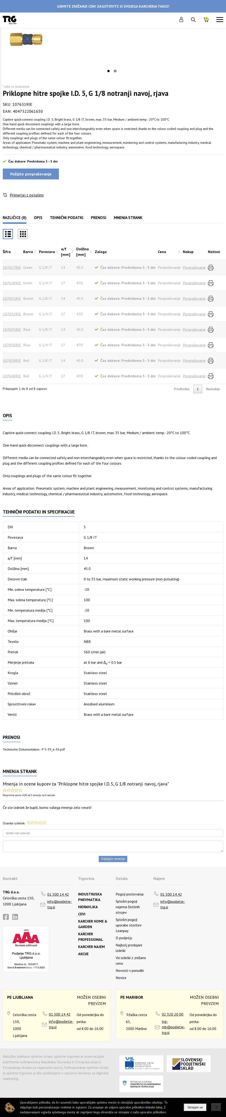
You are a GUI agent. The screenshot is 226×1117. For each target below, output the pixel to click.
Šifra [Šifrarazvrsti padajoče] (7, 251)
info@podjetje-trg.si (59, 904)
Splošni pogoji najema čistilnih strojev (128, 907)
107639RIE (12, 360)
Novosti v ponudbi (130, 970)
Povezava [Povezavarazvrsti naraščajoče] (47, 251)
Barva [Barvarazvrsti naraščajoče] (28, 251)
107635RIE (12, 329)
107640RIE (12, 376)
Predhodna (181, 389)
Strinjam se (195, 1107)
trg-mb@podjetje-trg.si (173, 1027)
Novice (121, 977)
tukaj (159, 1107)
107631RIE (12, 298)
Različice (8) (14, 217)
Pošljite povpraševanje (30, 174)
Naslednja (213, 389)
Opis (38, 217)
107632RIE (12, 314)
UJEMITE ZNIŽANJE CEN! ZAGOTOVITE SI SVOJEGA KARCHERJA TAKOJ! (113, 6)
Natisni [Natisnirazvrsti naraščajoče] (214, 251)
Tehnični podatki (66, 217)
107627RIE (12, 267)
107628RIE (12, 283)
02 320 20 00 (172, 1014)
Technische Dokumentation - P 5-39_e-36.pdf (34, 749)
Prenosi (98, 217)
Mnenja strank (128, 217)
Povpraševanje (194, 267)
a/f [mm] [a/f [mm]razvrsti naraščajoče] (65, 252)
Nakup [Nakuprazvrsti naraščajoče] (188, 251)
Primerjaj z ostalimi (27, 195)
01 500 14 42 (58, 894)
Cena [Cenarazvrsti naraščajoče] (162, 251)
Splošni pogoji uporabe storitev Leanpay (128, 925)
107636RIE (12, 345)
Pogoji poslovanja (129, 894)
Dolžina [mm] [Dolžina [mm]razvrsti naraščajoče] (82, 252)
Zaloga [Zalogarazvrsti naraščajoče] (101, 251)
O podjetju (124, 938)
